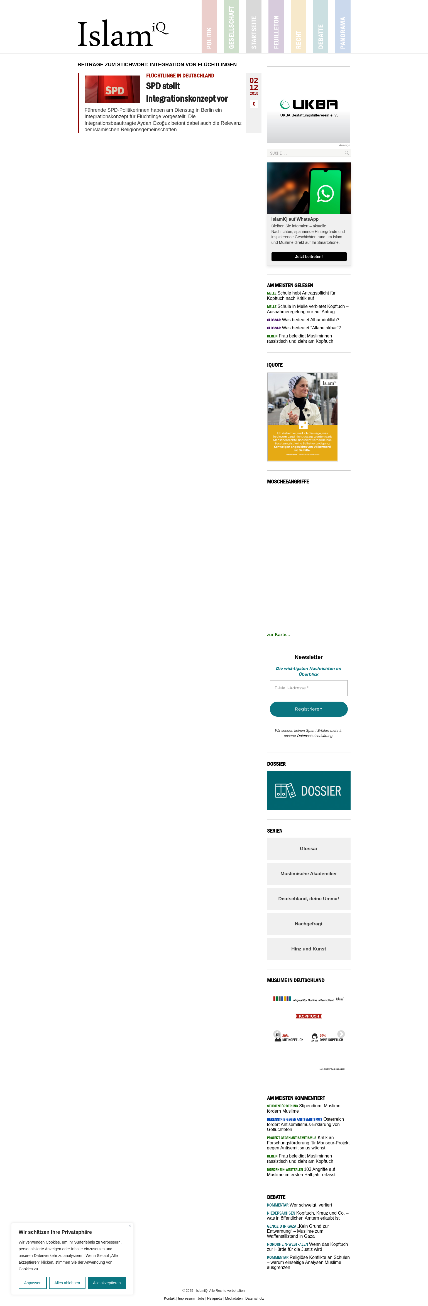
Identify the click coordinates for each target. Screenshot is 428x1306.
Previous (275, 1032)
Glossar (308, 848)
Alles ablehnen (67, 1283)
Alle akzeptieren (107, 1283)
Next (339, 1032)
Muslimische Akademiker (308, 873)
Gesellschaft (231, 26)
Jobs (200, 1298)
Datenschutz (254, 1298)
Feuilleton (276, 26)
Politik (209, 26)
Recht (298, 26)
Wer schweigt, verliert (299, 1205)
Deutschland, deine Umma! (308, 898)
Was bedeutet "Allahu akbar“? (304, 327)
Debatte (320, 26)
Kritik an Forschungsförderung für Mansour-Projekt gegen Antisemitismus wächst (308, 1142)
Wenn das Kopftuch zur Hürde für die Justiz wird (307, 1247)
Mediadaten (234, 1298)
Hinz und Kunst (308, 949)
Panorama (343, 26)
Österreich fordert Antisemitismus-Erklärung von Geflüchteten (305, 1124)
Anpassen (32, 1283)
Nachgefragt (308, 923)
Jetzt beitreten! (309, 256)
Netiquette (214, 1298)
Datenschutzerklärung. (315, 736)
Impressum (186, 1298)
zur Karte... (278, 634)
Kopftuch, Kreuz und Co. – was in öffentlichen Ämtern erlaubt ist (308, 1215)
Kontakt (169, 1298)
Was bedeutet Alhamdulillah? (303, 319)
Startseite (253, 26)
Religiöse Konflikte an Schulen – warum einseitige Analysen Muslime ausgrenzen (308, 1262)
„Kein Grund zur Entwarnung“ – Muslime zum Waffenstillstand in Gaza (298, 1231)
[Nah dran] (130, 1225)
